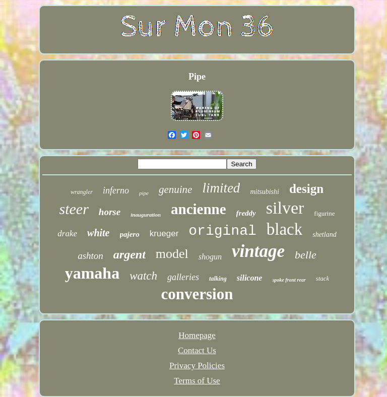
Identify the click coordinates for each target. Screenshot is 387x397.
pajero (130, 234)
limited (221, 187)
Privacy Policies (197, 365)
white (98, 232)
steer (74, 209)
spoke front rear (288, 280)
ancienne (198, 209)
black (284, 229)
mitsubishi (264, 191)
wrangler (82, 191)
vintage (258, 251)
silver (285, 207)
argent (129, 254)
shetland (324, 234)
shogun (210, 256)
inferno (116, 190)
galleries (183, 277)
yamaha (92, 273)
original (222, 231)
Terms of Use (197, 380)
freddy (246, 213)
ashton (90, 255)
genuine (175, 189)
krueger (164, 233)
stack (323, 278)
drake (67, 233)
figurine (324, 213)
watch (143, 276)
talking (218, 278)
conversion (197, 294)
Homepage (197, 335)
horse (109, 212)
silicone (250, 278)
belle (305, 254)
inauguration (146, 215)
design (306, 188)
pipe (144, 193)
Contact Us (197, 350)
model (172, 253)
